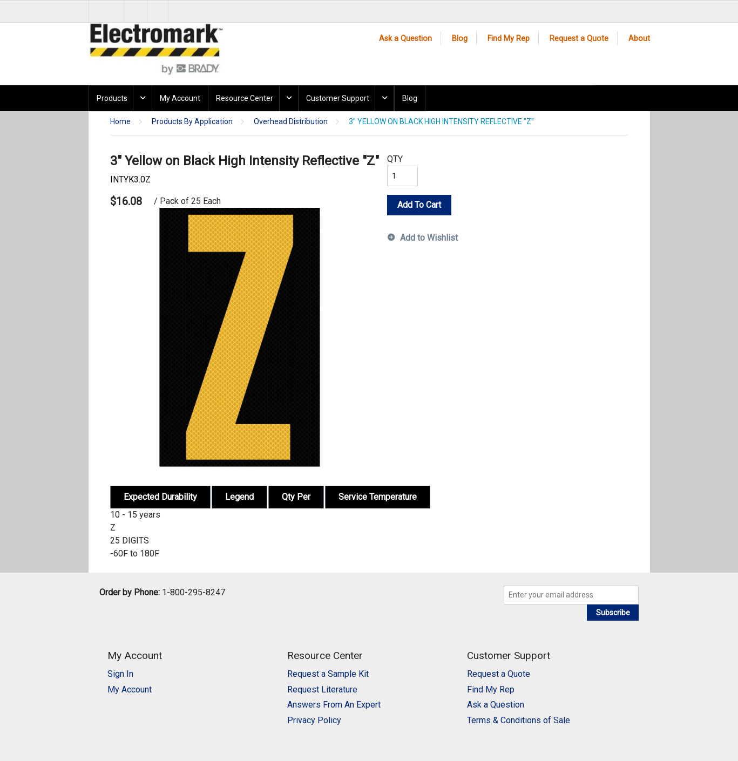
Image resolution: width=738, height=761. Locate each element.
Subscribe (613, 612)
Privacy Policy (314, 720)
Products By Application (192, 122)
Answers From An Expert (334, 704)
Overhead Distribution (291, 122)
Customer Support (337, 98)
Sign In (120, 674)
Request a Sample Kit (328, 674)
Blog (460, 38)
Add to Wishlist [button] (429, 238)
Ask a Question (405, 38)
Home (120, 122)
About (639, 38)
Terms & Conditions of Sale (518, 720)
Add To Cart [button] (419, 205)
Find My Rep (509, 38)
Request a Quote (579, 38)
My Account (180, 98)
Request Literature (322, 689)
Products (112, 98)
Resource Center (244, 98)
